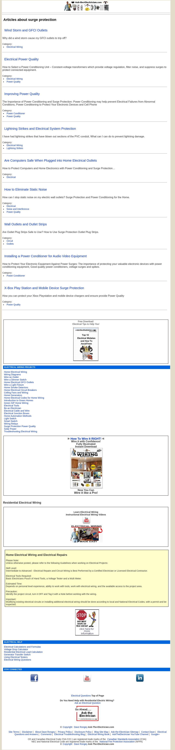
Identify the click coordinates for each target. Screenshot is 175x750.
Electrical (11, 177)
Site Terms (14, 732)
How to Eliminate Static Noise (25, 189)
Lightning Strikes (15, 148)
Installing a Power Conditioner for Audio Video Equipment (45, 256)
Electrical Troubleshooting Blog (69, 734)
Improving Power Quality (22, 94)
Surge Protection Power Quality (20, 426)
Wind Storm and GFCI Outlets (26, 30)
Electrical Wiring (15, 47)
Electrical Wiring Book (98, 734)
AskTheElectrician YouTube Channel (130, 734)
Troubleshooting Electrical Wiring (20, 431)
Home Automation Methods (17, 416)
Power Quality (14, 82)
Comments (46, 734)
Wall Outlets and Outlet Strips (25, 224)
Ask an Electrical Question (88, 703)
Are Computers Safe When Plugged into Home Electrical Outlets (50, 160)
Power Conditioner (16, 276)
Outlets (10, 244)
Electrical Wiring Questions (17, 659)
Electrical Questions (81, 696)
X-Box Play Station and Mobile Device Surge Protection (44, 288)
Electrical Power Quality (21, 59)
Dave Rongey (80, 727)
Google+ (155, 734)
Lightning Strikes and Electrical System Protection (40, 128)
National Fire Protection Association (117, 741)
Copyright (67, 727)
